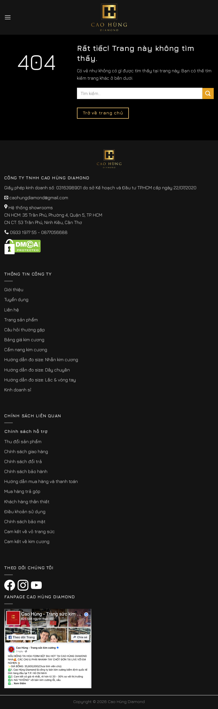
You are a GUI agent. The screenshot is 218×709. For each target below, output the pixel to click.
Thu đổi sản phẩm (22, 441)
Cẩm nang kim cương (25, 349)
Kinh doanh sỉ (17, 389)
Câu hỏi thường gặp (24, 329)
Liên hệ (11, 309)
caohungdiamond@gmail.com (38, 197)
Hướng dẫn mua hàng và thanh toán (41, 481)
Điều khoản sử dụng (24, 511)
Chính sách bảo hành (25, 471)
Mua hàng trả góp (22, 491)
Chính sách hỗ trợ (25, 431)
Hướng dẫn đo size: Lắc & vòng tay (40, 379)
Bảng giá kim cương (24, 339)
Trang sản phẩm (21, 319)
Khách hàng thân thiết (26, 501)
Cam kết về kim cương (26, 541)
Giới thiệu (13, 289)
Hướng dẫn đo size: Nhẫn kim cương (41, 359)
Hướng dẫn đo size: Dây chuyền (37, 369)
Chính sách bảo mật (24, 521)
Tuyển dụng (16, 299)
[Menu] (7, 17)
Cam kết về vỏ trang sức (29, 531)
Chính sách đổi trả (23, 461)
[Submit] (208, 93)
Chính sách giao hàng (26, 451)
